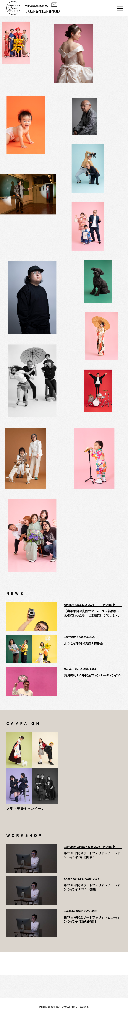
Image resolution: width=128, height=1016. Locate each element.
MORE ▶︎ (109, 604)
